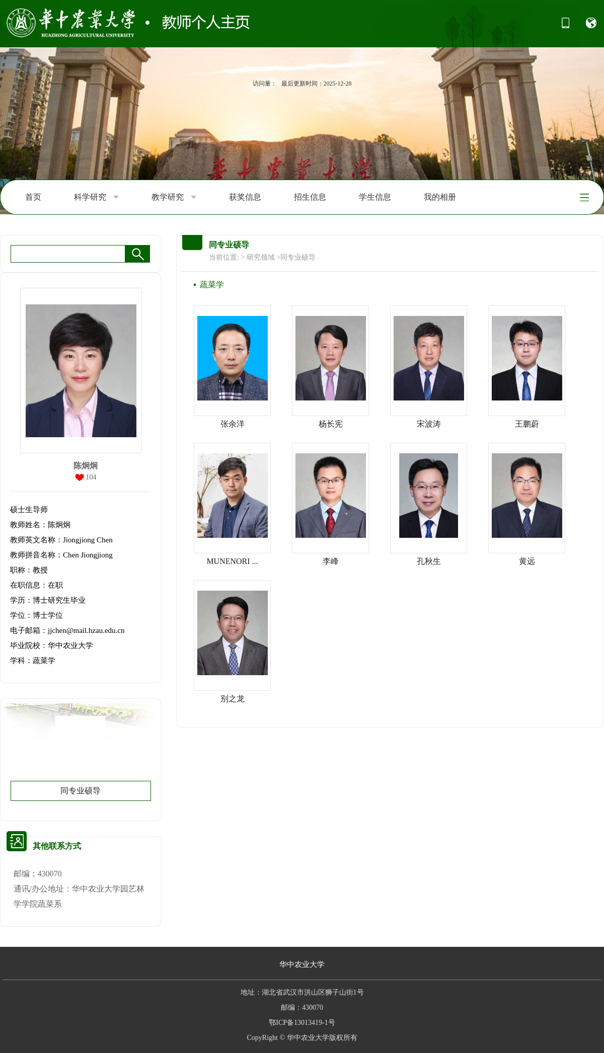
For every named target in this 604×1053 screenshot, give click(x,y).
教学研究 (174, 197)
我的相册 (440, 197)
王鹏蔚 (527, 424)
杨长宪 (331, 424)
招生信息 (310, 197)
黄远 (527, 561)
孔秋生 (429, 561)
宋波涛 (429, 424)
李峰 (331, 561)
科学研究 (96, 197)
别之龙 (232, 698)
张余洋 (232, 424)
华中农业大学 (302, 964)
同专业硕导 (80, 790)
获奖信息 (245, 197)
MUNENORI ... (232, 561)
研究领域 (261, 257)
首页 (33, 197)
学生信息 (375, 197)
